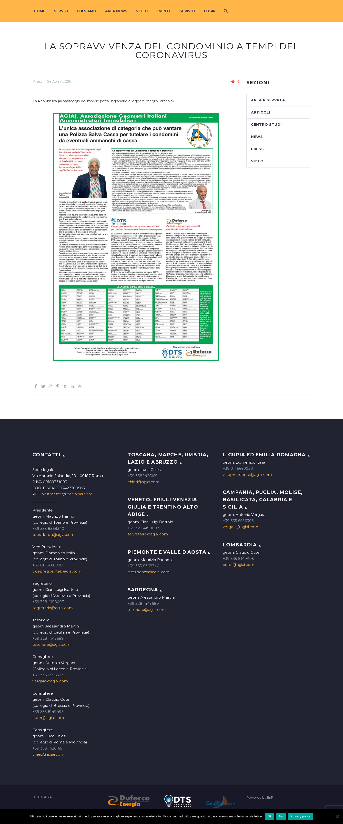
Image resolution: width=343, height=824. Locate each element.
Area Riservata (268, 100)
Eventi (163, 11)
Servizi (61, 11)
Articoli (260, 112)
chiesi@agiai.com (48, 754)
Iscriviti (187, 11)
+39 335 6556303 (47, 675)
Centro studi (266, 124)
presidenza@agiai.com (53, 534)
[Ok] (336, 816)
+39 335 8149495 (48, 711)
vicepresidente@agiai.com (56, 571)
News (257, 137)
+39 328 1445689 (48, 638)
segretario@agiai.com (52, 607)
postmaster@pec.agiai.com (66, 494)
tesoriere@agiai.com (51, 644)
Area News (116, 11)
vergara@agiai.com (50, 681)
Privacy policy (301, 816)
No (281, 816)
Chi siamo (86, 11)
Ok (269, 816)
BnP (270, 797)
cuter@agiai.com (48, 717)
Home (39, 11)
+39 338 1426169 (47, 748)
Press (37, 81)
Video (142, 11)
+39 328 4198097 (48, 601)
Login (210, 11)
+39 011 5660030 (47, 565)
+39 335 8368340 (48, 528)
